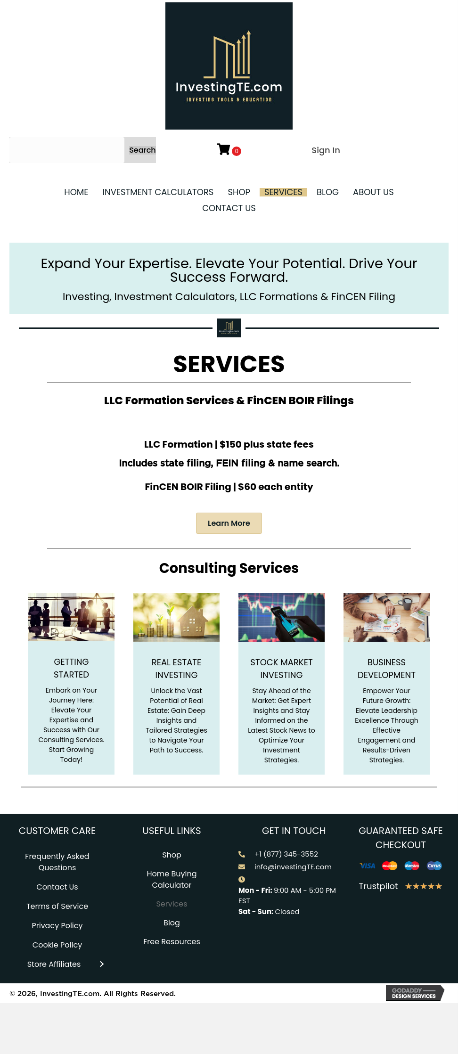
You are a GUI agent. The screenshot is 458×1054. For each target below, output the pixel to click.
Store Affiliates (54, 964)
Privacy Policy (57, 925)
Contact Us (57, 887)
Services (171, 904)
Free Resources (171, 941)
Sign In (325, 150)
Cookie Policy (57, 945)
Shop (171, 855)
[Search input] (66, 150)
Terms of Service (57, 906)
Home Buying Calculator (171, 879)
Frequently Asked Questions (57, 862)
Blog (172, 922)
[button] (142, 150)
